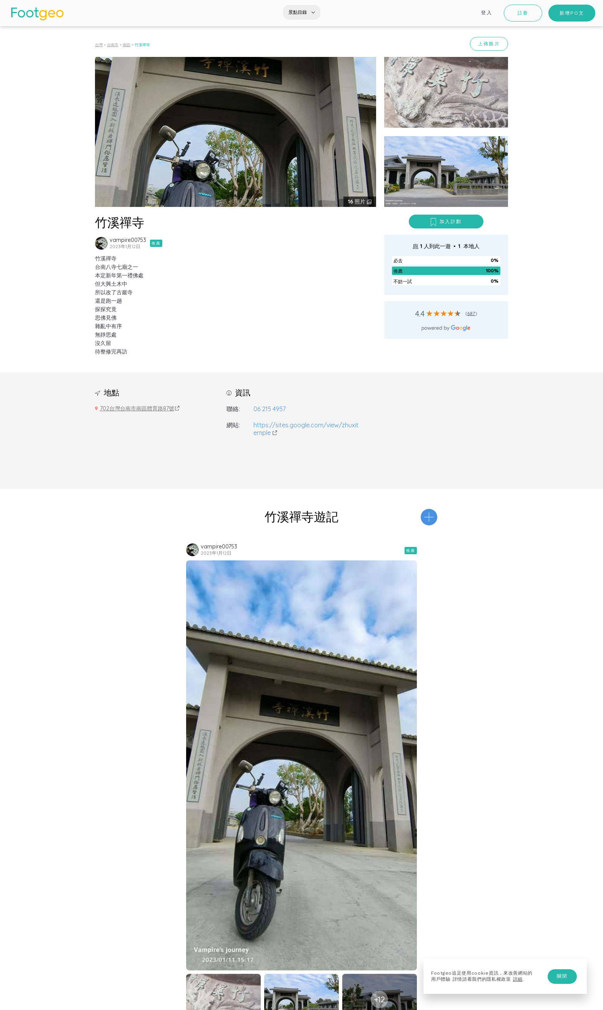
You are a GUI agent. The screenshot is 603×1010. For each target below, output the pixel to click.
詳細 (518, 979)
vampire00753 (128, 240)
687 (471, 313)
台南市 (112, 44)
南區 (126, 44)
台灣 (99, 44)
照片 (357, 201)
